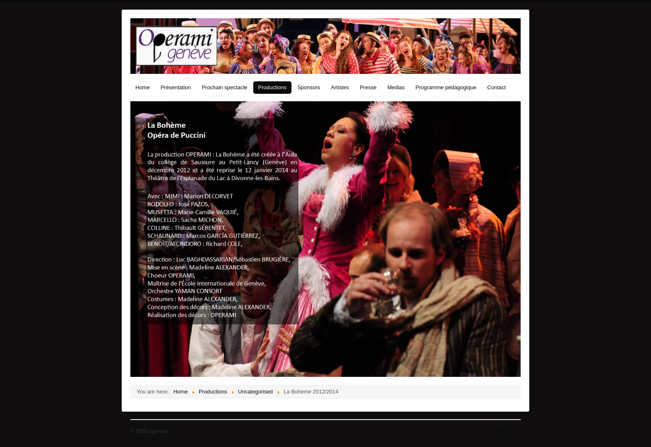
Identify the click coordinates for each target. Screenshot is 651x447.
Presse (368, 87)
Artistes (340, 87)
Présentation (176, 87)
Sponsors (308, 87)
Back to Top (506, 431)
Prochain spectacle (224, 87)
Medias (396, 87)
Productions (272, 87)
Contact (496, 87)
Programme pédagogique (446, 87)
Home (142, 87)
